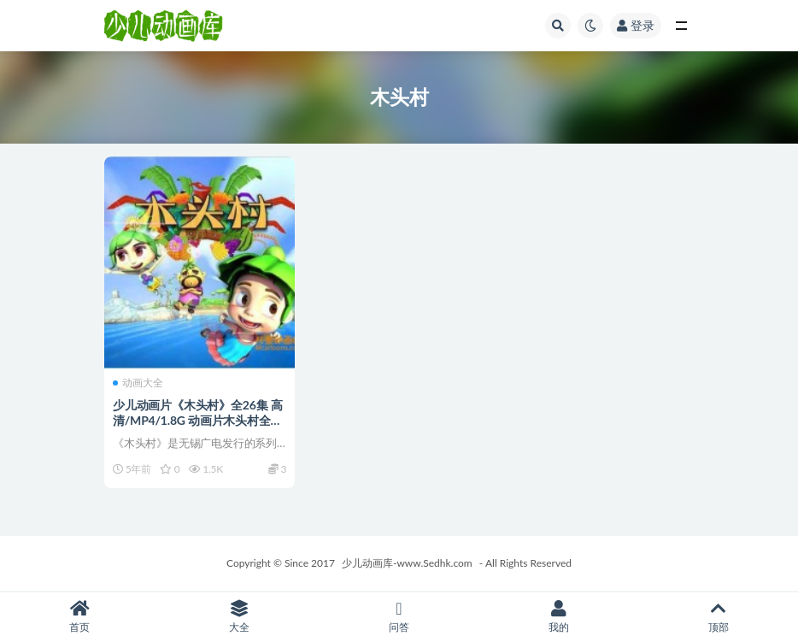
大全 (240, 616)
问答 (399, 616)
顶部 (718, 616)
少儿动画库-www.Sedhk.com (407, 563)
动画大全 (138, 383)
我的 (558, 616)
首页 (80, 616)
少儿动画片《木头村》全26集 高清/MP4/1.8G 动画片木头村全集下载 (197, 420)
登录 (635, 25)
